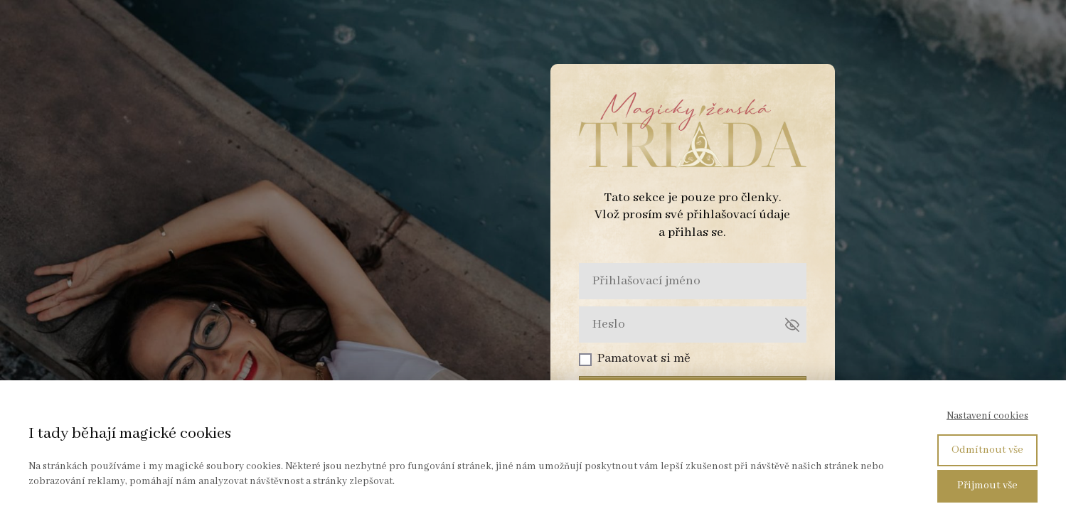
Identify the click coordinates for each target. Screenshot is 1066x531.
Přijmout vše (987, 485)
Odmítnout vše (987, 450)
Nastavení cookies (987, 415)
